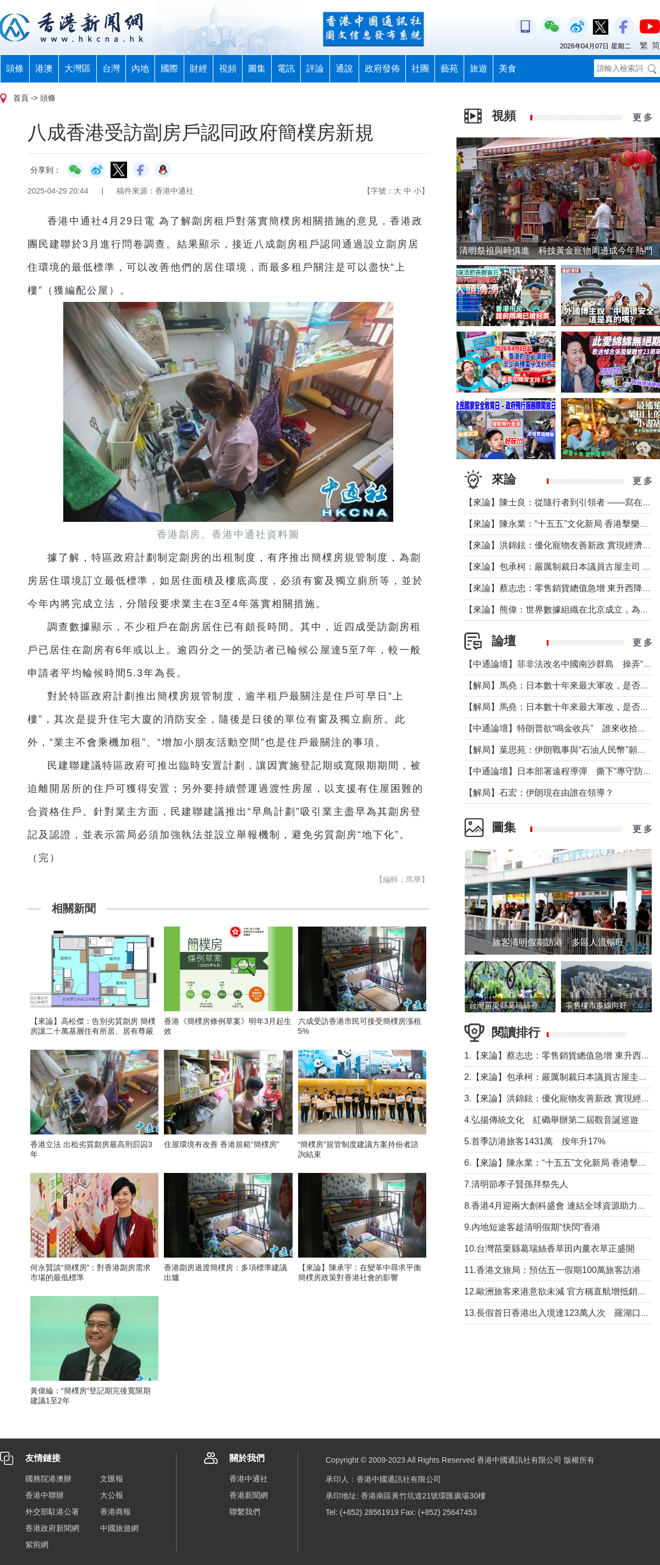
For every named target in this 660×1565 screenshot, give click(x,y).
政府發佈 (382, 68)
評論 (315, 68)
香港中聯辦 (44, 1495)
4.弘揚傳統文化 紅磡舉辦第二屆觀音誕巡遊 (551, 1120)
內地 (140, 68)
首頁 (21, 97)
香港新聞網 (248, 1495)
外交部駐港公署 (52, 1511)
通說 (344, 68)
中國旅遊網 (119, 1528)
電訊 (286, 68)
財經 (198, 68)
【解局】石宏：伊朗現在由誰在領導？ (539, 792)
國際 (169, 68)
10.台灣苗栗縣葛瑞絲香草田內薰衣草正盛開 (549, 1248)
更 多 (642, 117)
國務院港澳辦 (48, 1478)
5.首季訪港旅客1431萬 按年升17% (535, 1141)
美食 (507, 68)
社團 (420, 68)
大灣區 (77, 68)
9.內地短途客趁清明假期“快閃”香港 (532, 1227)
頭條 (15, 68)
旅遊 (478, 68)
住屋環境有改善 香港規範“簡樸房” (221, 1144)
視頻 (228, 68)
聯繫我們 (244, 1511)
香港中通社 (248, 1478)
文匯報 (111, 1478)
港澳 (44, 68)
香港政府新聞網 (52, 1528)
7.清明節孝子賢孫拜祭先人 (516, 1184)
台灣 (111, 68)
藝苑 (449, 68)
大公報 (111, 1495)
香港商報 (115, 1511)
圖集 (257, 68)
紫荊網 (36, 1544)
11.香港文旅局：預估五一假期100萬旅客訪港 (552, 1270)
